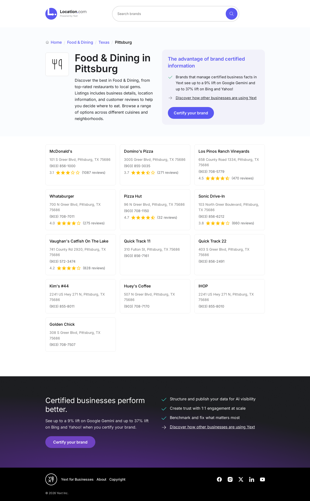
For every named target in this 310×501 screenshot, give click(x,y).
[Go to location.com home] (66, 14)
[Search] (231, 14)
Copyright (117, 479)
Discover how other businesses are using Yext (216, 97)
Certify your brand (191, 112)
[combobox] (175, 14)
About (101, 479)
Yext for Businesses (77, 479)
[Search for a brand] (168, 13)
